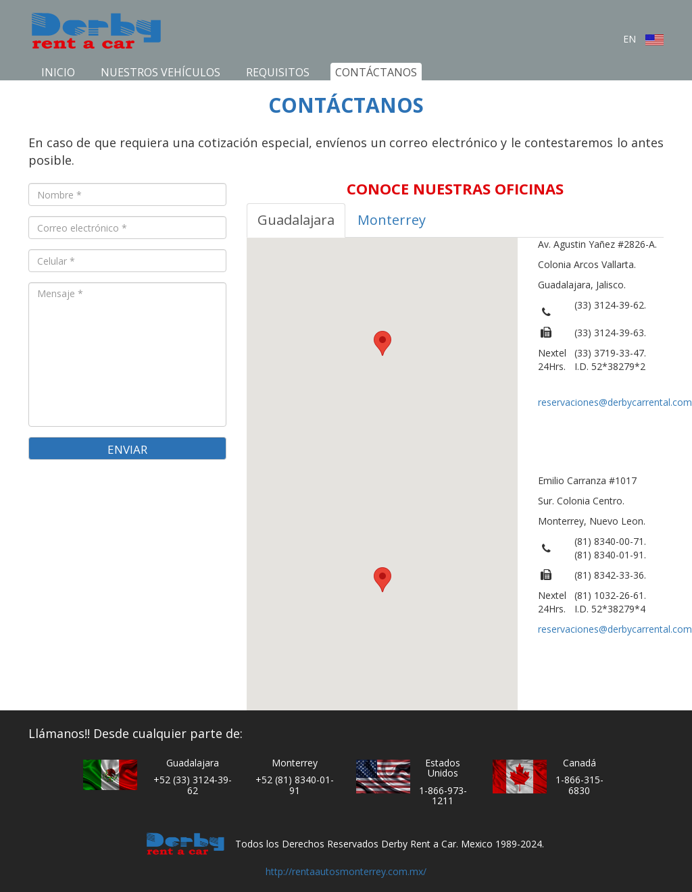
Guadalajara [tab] (296, 220)
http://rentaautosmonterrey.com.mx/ (346, 871)
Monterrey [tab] (391, 220)
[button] (382, 343)
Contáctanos (376, 72)
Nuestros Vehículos (160, 72)
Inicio (58, 72)
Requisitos (278, 72)
